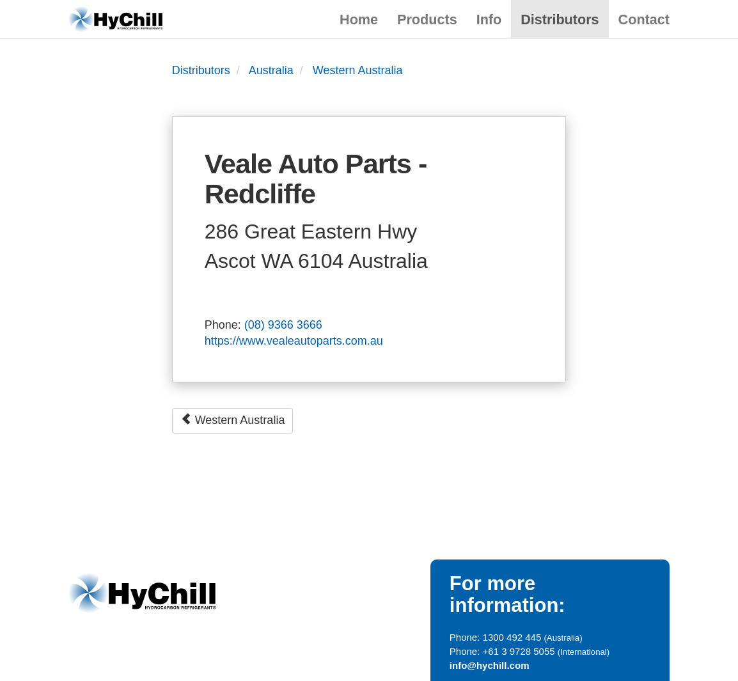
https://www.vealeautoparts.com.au (294, 340)
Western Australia (358, 70)
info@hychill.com (490, 665)
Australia (271, 70)
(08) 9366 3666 (283, 324)
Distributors (560, 19)
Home (359, 19)
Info (489, 19)
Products (427, 19)
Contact (644, 19)
